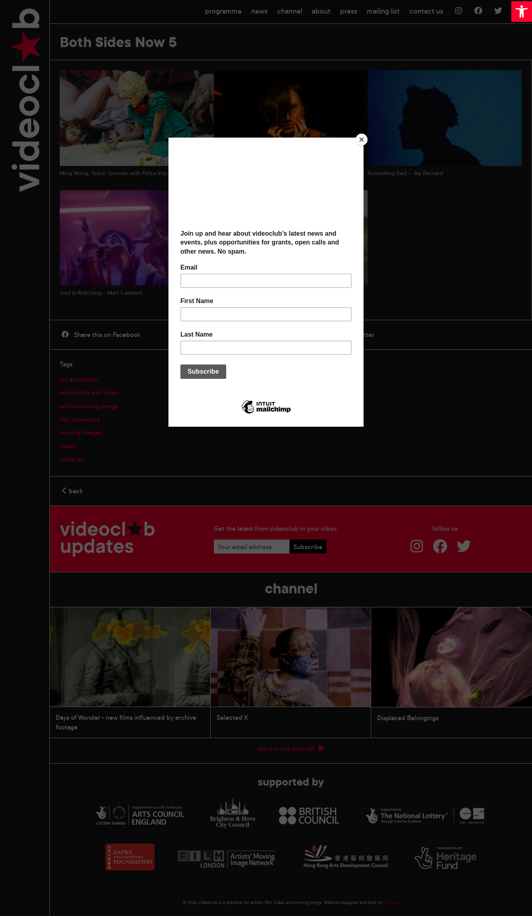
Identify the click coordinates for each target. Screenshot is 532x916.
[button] (521, 11)
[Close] (362, 140)
